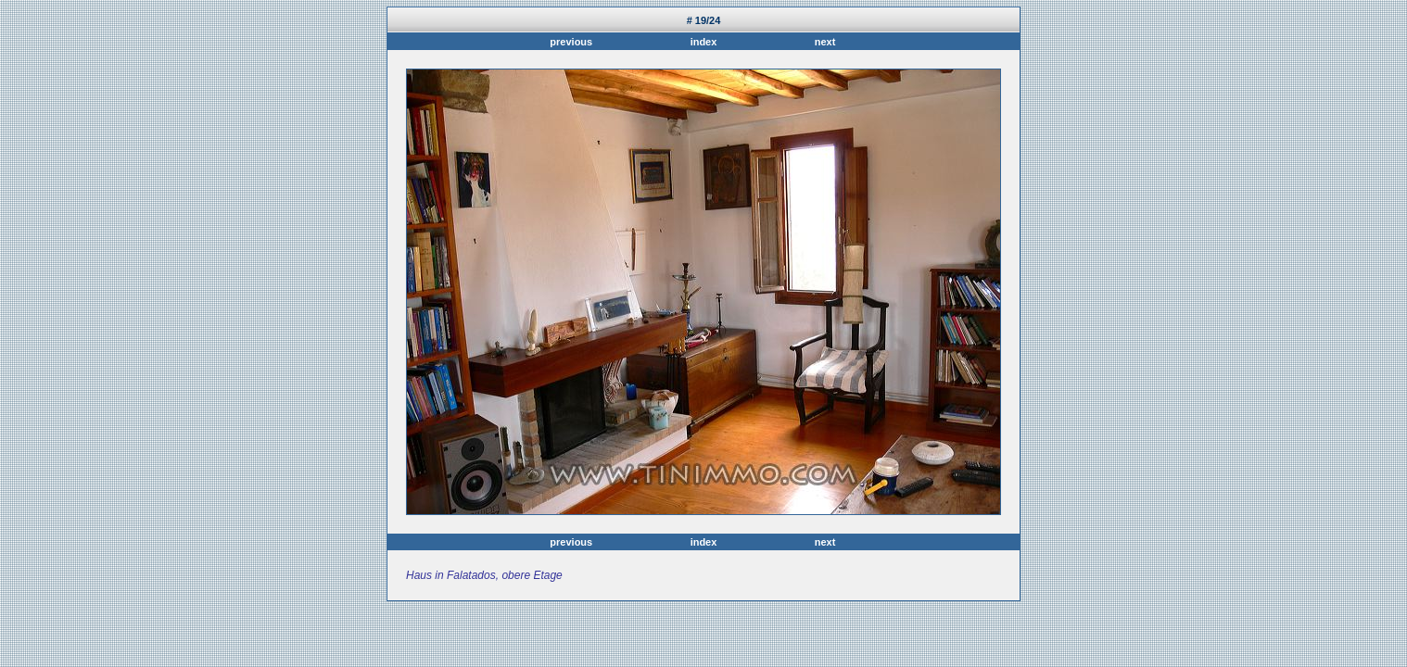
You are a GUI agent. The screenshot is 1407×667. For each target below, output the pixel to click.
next (822, 41)
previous (574, 41)
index (704, 41)
